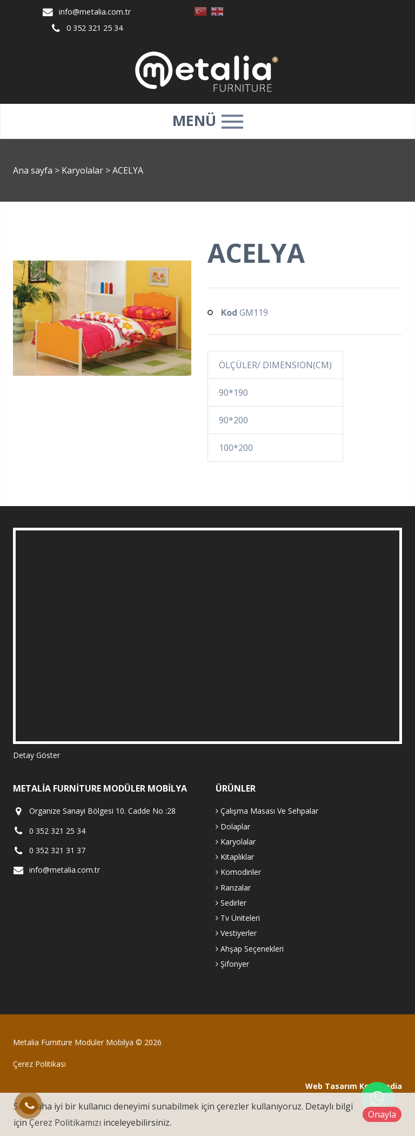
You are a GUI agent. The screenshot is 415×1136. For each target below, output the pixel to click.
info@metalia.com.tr (95, 11)
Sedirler (231, 903)
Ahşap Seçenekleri (250, 949)
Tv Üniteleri (238, 918)
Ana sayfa (32, 170)
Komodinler (238, 872)
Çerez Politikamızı (65, 1122)
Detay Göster (36, 755)
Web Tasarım (331, 1086)
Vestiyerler (236, 933)
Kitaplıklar (235, 857)
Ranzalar (233, 887)
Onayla (382, 1114)
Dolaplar (233, 826)
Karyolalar (83, 170)
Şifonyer (232, 964)
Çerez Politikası (39, 1064)
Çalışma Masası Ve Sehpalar (267, 811)
